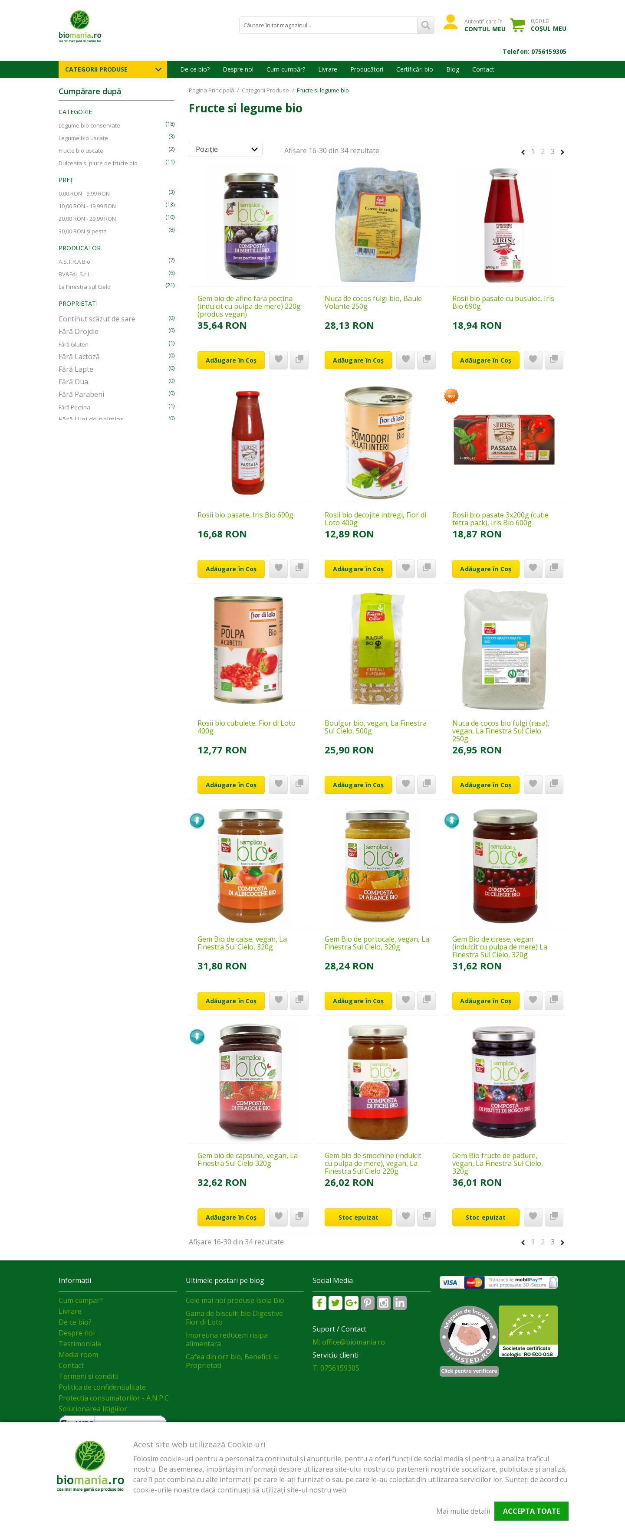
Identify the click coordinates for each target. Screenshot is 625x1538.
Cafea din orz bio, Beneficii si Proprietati (232, 1361)
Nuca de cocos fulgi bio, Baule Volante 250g (373, 302)
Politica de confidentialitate (102, 1387)
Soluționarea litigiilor (93, 1409)
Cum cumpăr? (285, 69)
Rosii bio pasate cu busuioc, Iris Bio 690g (503, 302)
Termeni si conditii (88, 1376)
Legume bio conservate (89, 125)
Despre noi (238, 69)
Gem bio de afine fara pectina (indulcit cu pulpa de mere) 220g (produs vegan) (249, 306)
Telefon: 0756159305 (534, 51)
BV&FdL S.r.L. (75, 274)
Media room (78, 1354)
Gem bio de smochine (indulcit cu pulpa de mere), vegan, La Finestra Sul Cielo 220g (373, 1163)
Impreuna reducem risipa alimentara (227, 1339)
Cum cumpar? (81, 1300)
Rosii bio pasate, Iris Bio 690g (245, 515)
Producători (366, 69)
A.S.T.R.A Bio (74, 261)
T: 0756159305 (335, 1368)
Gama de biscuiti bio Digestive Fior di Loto (234, 1317)
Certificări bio (414, 69)
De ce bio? (195, 69)
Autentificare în (485, 25)
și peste (83, 231)
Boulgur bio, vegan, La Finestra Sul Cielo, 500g (376, 727)
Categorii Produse (96, 69)
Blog (452, 69)
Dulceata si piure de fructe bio (98, 163)
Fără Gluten (74, 344)
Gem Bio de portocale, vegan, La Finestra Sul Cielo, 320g (377, 943)
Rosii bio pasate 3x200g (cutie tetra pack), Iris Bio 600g (500, 519)
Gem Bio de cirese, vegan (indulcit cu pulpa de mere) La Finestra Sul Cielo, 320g (499, 947)
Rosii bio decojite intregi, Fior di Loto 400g (375, 519)
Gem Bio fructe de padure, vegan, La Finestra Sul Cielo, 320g (497, 1163)
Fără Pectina (74, 407)
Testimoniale (80, 1343)
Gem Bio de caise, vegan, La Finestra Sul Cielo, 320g (242, 943)
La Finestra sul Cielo (85, 287)
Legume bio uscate (83, 138)
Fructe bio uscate (81, 150)
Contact (483, 69)
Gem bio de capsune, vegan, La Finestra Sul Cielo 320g (247, 1159)
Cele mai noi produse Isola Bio (235, 1300)
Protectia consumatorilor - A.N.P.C (114, 1398)
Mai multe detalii (463, 1511)
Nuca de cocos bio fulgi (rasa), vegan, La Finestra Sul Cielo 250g (500, 731)
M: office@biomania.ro (348, 1342)
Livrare (327, 69)
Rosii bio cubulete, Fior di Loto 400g (246, 727)
